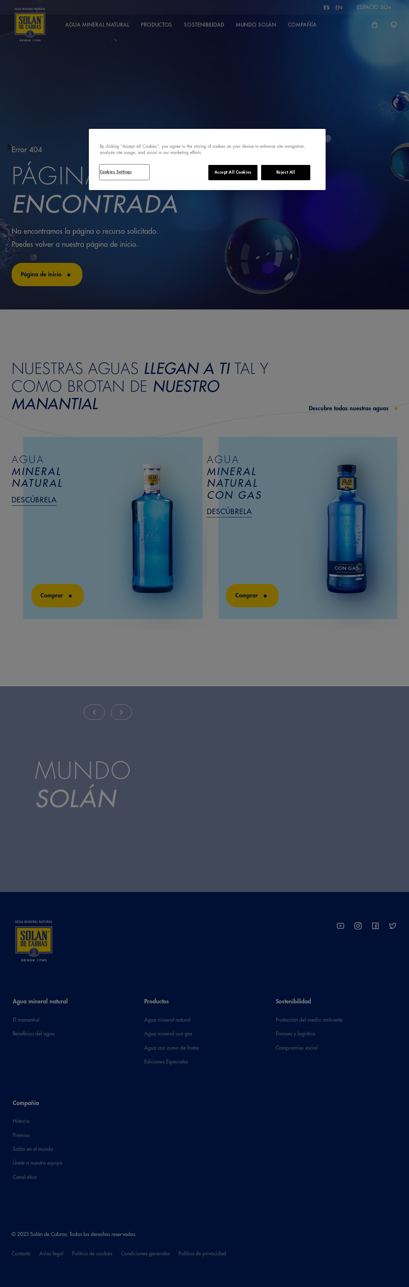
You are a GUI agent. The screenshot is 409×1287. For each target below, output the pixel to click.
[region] (207, 159)
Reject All (285, 172)
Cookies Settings (116, 172)
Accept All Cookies (233, 172)
